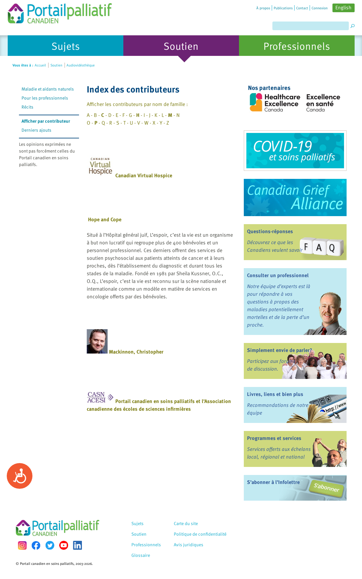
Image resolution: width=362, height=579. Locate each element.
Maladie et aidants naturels (48, 88)
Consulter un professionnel (278, 275)
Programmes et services (274, 438)
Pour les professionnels (45, 97)
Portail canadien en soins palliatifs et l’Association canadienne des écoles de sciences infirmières (159, 405)
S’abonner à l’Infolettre (273, 482)
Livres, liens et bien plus (275, 394)
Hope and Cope (104, 219)
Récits (27, 106)
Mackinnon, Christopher (136, 351)
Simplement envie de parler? (279, 350)
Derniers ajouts (36, 130)
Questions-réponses (270, 231)
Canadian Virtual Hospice (143, 175)
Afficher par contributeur (46, 121)
